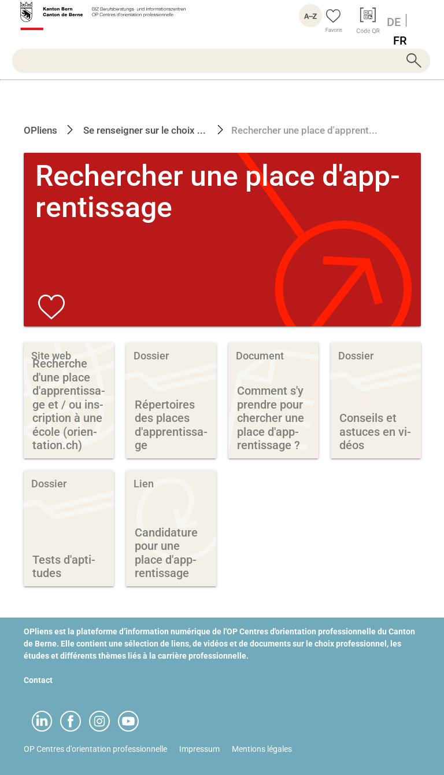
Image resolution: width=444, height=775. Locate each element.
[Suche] (221, 61)
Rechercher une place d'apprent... (304, 130)
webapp (406, 680)
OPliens (40, 130)
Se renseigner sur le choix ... (143, 130)
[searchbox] (221, 61)
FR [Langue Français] (400, 40)
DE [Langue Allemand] (394, 22)
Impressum (199, 749)
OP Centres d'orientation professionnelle (95, 749)
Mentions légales (262, 749)
